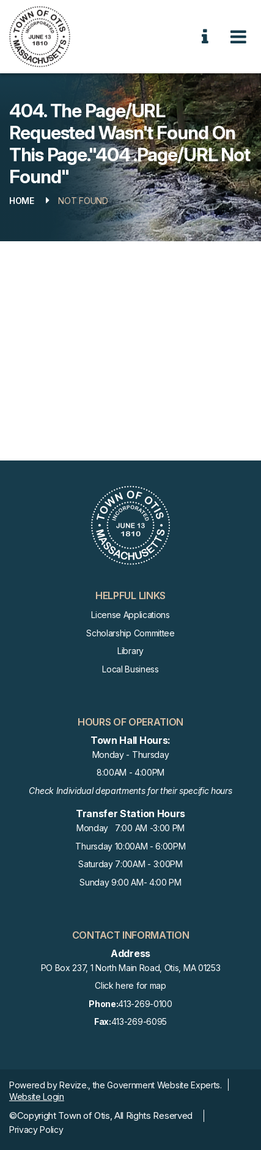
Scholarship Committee (130, 633)
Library (130, 651)
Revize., (74, 1085)
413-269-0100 (130, 1004)
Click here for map (130, 985)
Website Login (36, 1096)
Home (21, 200)
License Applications (130, 615)
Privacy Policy (36, 1129)
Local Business (130, 669)
